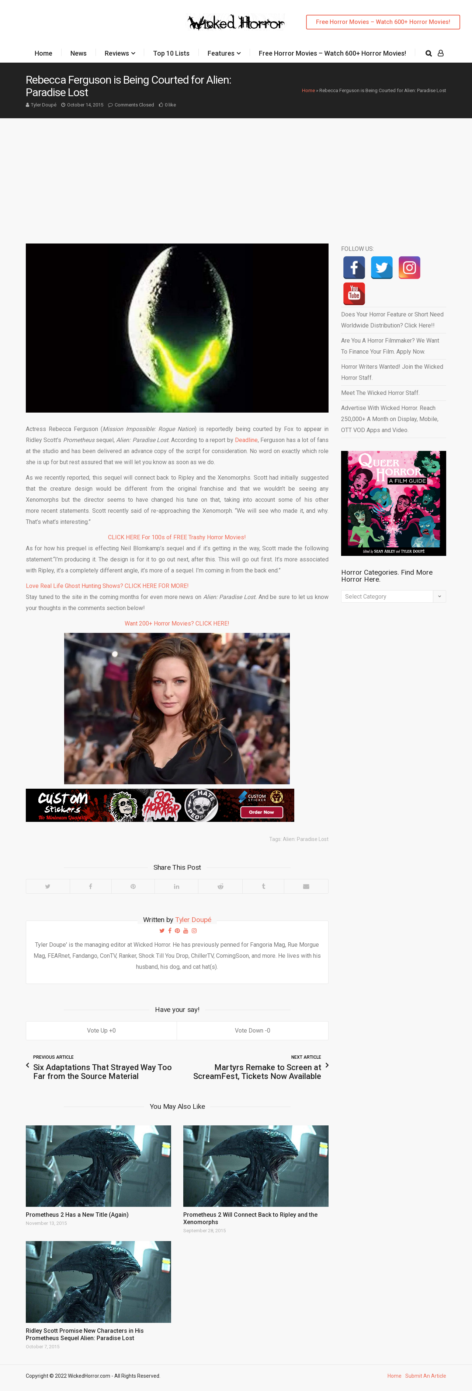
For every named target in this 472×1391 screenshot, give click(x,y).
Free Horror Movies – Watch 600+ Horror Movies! (383, 21)
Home (43, 53)
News (78, 53)
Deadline (246, 440)
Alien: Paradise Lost (306, 839)
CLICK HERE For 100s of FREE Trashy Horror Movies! (177, 537)
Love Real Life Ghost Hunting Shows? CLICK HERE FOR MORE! (107, 585)
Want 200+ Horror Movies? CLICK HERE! (177, 623)
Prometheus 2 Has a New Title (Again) (77, 1214)
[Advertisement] (236, 173)
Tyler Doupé (43, 105)
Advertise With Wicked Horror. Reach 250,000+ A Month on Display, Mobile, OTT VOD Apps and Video (389, 419)
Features (221, 53)
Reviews (117, 53)
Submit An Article (425, 1375)
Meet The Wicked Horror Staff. (380, 392)
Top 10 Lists (171, 53)
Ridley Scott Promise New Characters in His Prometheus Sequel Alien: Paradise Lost (85, 1334)
